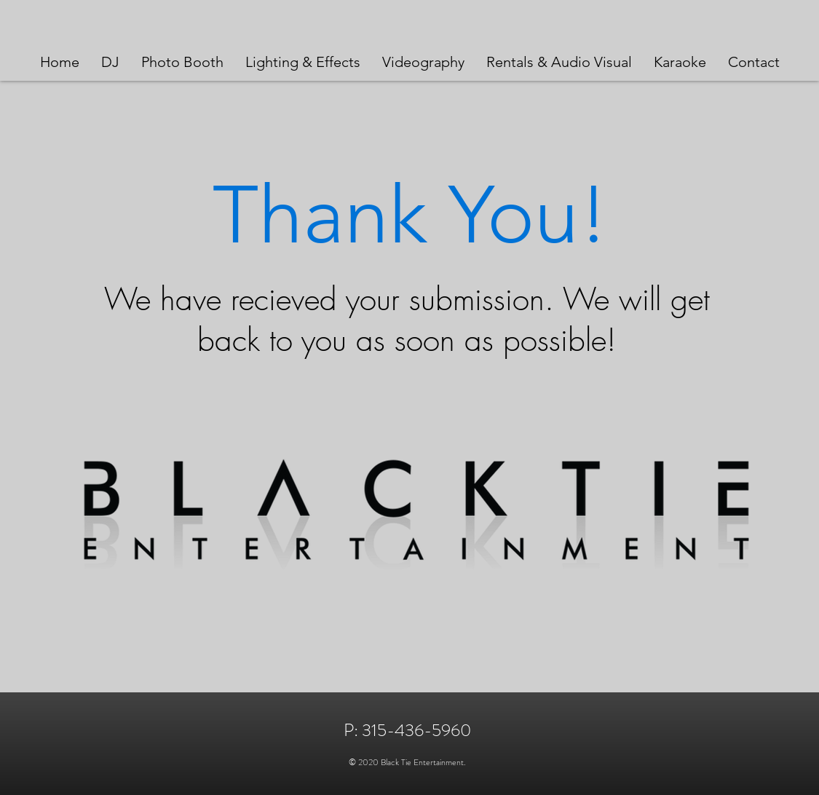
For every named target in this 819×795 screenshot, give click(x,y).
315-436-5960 (416, 730)
